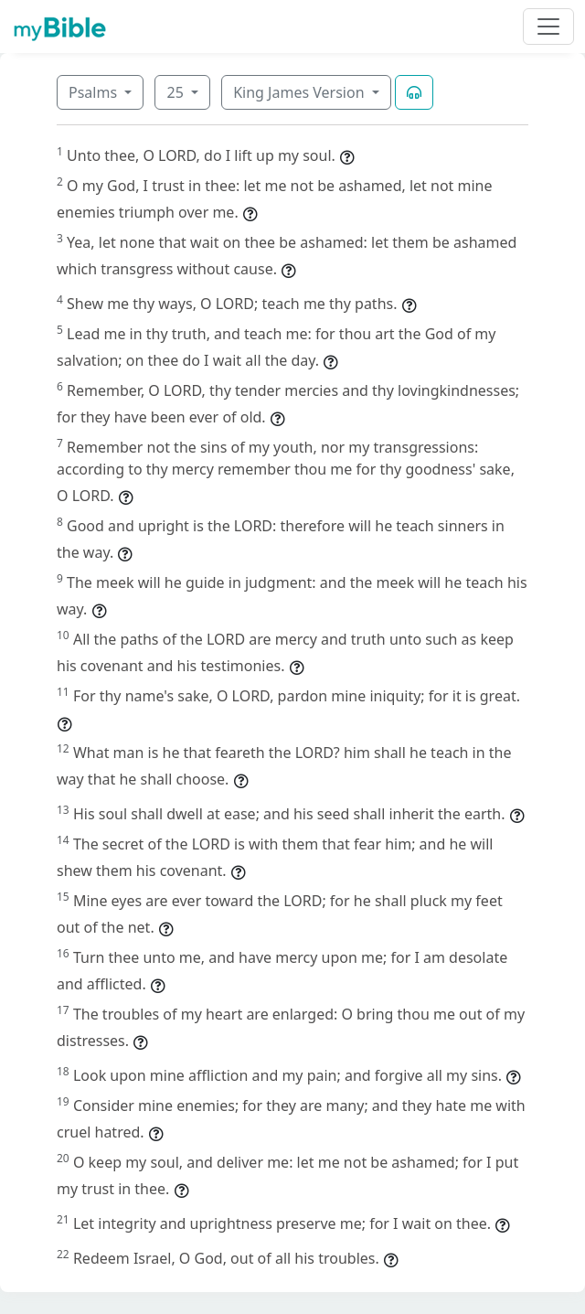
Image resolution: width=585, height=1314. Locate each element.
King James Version (300, 92)
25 (176, 92)
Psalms (95, 92)
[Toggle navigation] (548, 26)
